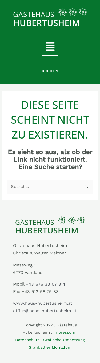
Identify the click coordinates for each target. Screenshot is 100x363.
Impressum (64, 332)
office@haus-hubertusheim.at (45, 310)
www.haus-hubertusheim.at (42, 303)
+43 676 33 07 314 (45, 284)
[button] (50, 47)
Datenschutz (27, 339)
